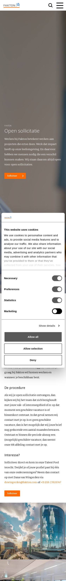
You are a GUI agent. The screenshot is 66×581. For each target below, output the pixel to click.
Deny (33, 360)
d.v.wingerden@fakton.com (20, 482)
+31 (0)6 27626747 (51, 482)
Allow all (33, 336)
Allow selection (33, 348)
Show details (47, 325)
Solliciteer (12, 175)
